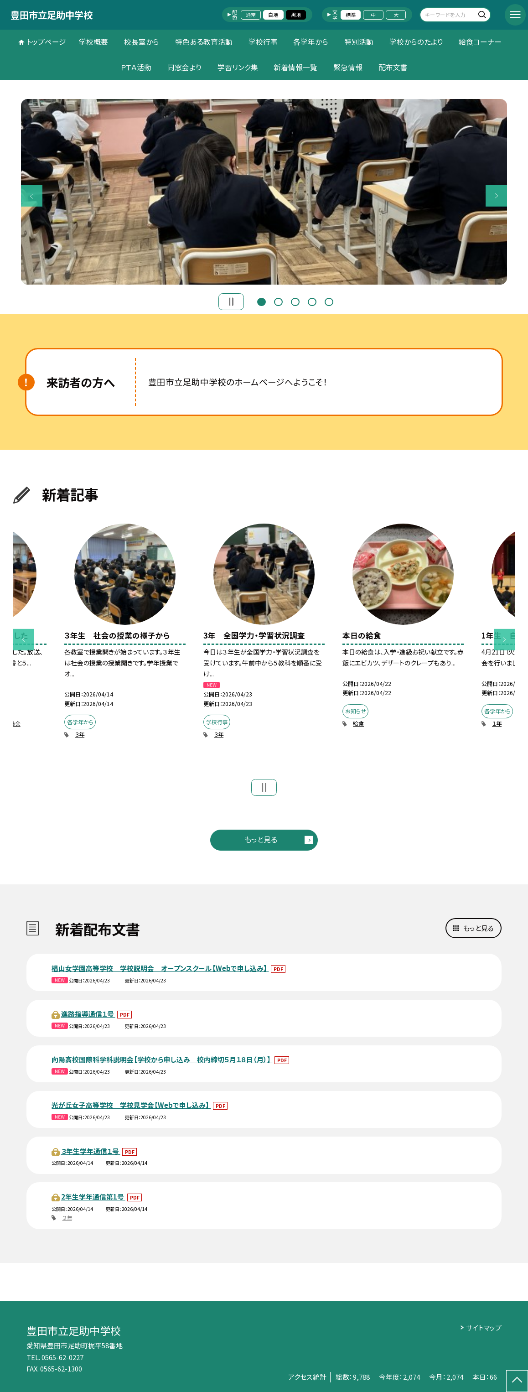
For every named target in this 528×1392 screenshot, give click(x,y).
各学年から (310, 41)
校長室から (141, 41)
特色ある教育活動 (204, 41)
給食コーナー (480, 41)
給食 (358, 723)
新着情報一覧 (295, 67)
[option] (264, 192)
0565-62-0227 (62, 1357)
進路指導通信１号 (88, 1013)
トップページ (46, 41)
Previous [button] (31, 195)
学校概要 (93, 41)
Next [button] (496, 195)
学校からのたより (416, 41)
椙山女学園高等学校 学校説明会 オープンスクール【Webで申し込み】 (160, 968)
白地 (273, 14)
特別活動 (358, 41)
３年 (79, 734)
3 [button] (295, 301)
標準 (351, 14)
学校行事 (263, 41)
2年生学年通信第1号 (93, 1196)
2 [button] (278, 301)
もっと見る (260, 839)
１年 (497, 723)
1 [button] (261, 301)
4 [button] (312, 301)
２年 (67, 1217)
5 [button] (329, 301)
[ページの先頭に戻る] (517, 1381)
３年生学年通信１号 (90, 1151)
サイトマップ (484, 1327)
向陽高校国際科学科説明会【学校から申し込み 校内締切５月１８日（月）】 (162, 1059)
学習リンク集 (237, 67)
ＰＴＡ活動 (135, 67)
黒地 (296, 14)
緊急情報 (347, 67)
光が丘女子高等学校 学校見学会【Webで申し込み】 (131, 1105)
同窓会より (184, 67)
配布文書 (393, 67)
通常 (251, 14)
